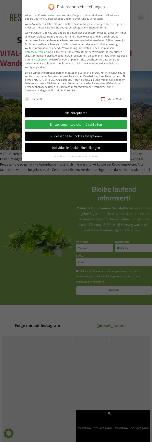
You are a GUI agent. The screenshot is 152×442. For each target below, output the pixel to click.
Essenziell (33, 98)
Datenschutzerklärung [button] (77, 155)
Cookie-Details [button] (59, 155)
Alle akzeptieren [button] (76, 112)
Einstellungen (40, 59)
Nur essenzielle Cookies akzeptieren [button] (76, 135)
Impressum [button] (94, 155)
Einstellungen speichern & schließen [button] (76, 124)
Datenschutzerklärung (38, 51)
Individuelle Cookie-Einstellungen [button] (76, 147)
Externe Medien (112, 98)
